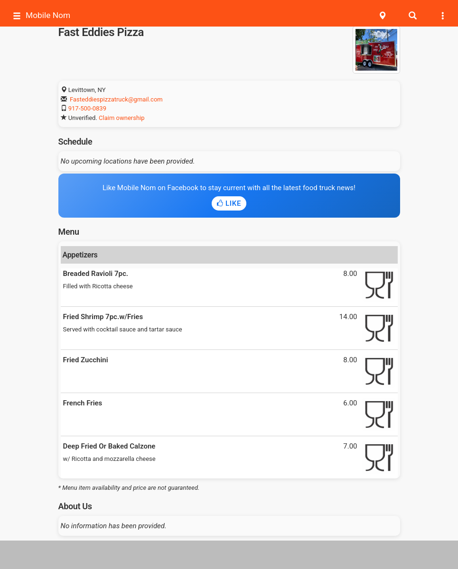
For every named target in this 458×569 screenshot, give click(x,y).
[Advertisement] (229, 555)
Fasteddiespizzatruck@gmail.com (116, 99)
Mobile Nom (41, 15)
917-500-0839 (87, 108)
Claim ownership (121, 117)
